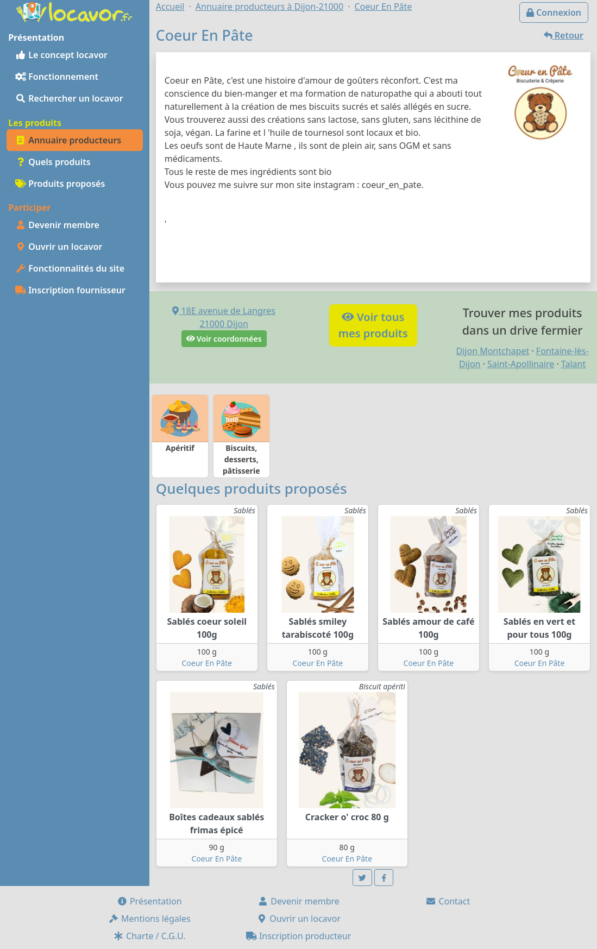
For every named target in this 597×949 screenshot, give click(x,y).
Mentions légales (149, 919)
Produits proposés (60, 184)
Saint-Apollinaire (520, 364)
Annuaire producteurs (68, 140)
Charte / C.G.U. (149, 936)
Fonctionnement (56, 77)
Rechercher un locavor (69, 98)
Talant (573, 364)
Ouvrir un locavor (58, 247)
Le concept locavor (61, 55)
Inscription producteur (298, 936)
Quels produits (53, 162)
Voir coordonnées (224, 339)
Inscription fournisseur (70, 290)
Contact (447, 901)
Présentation (149, 901)
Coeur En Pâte (206, 663)
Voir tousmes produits (373, 325)
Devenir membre (57, 225)
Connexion (553, 12)
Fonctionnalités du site (69, 268)
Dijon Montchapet (493, 351)
